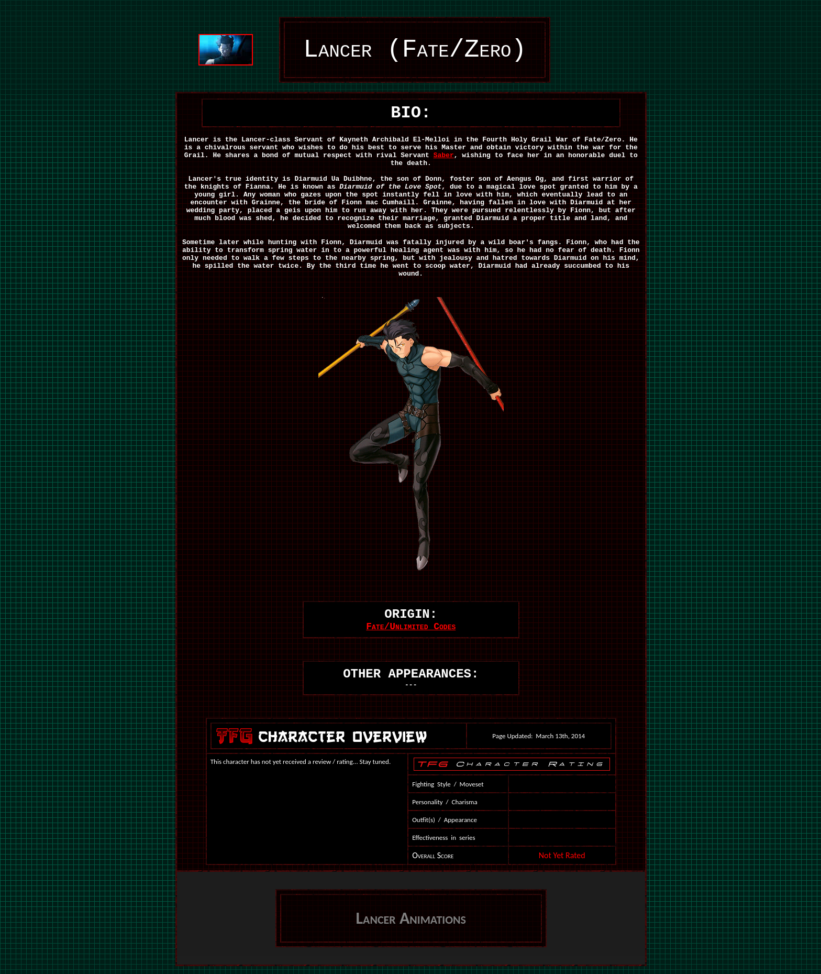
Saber (444, 155)
